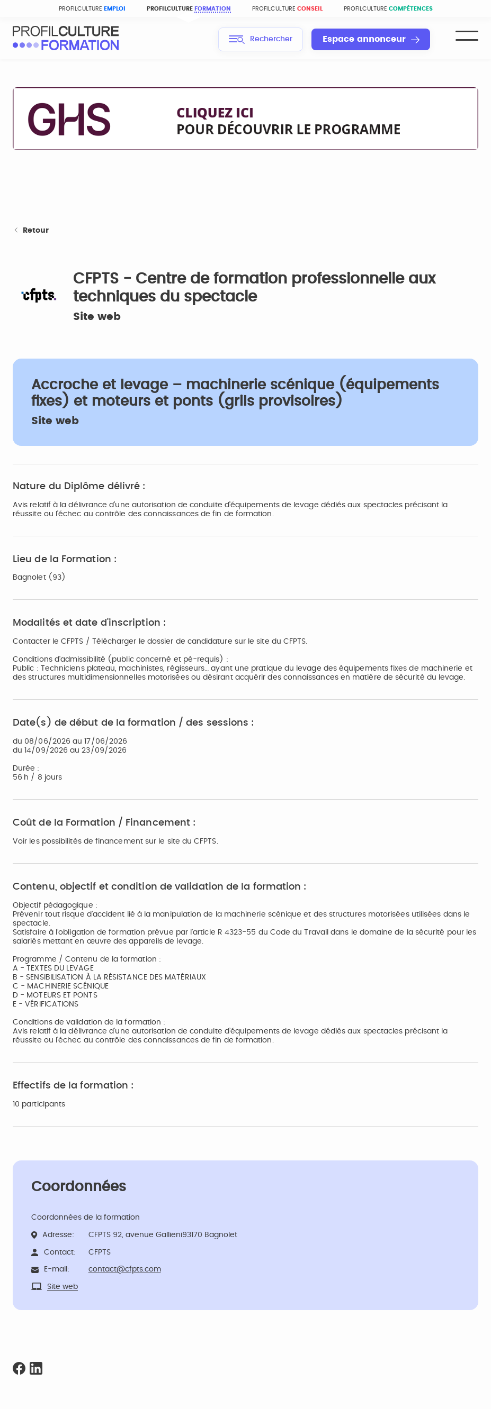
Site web (97, 317)
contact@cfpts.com (124, 1269)
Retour (31, 230)
